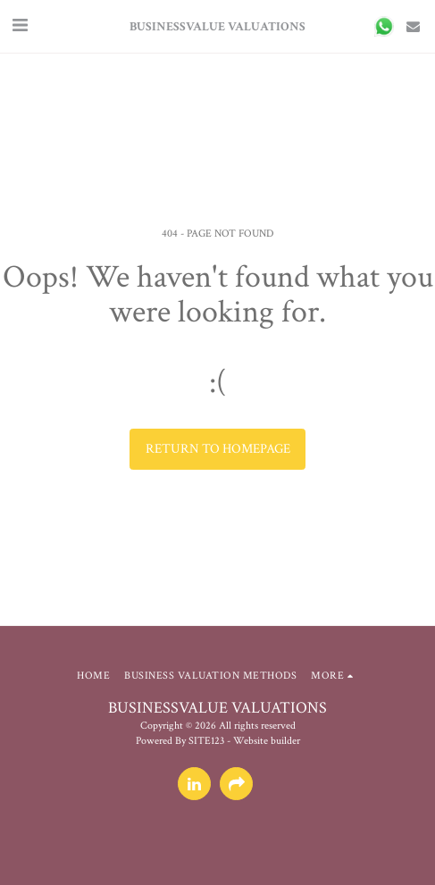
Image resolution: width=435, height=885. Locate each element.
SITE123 (206, 740)
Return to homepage (218, 448)
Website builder (266, 740)
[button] (19, 26)
